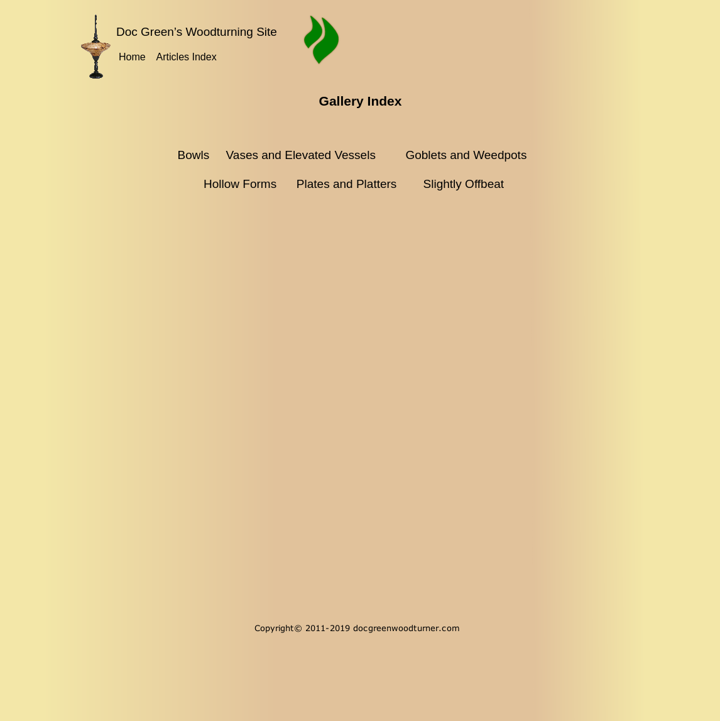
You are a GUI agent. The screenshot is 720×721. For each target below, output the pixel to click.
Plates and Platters (346, 183)
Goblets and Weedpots (465, 155)
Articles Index (186, 57)
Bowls (194, 155)
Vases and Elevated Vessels (296, 155)
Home (132, 57)
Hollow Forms (242, 183)
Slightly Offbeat (464, 183)
